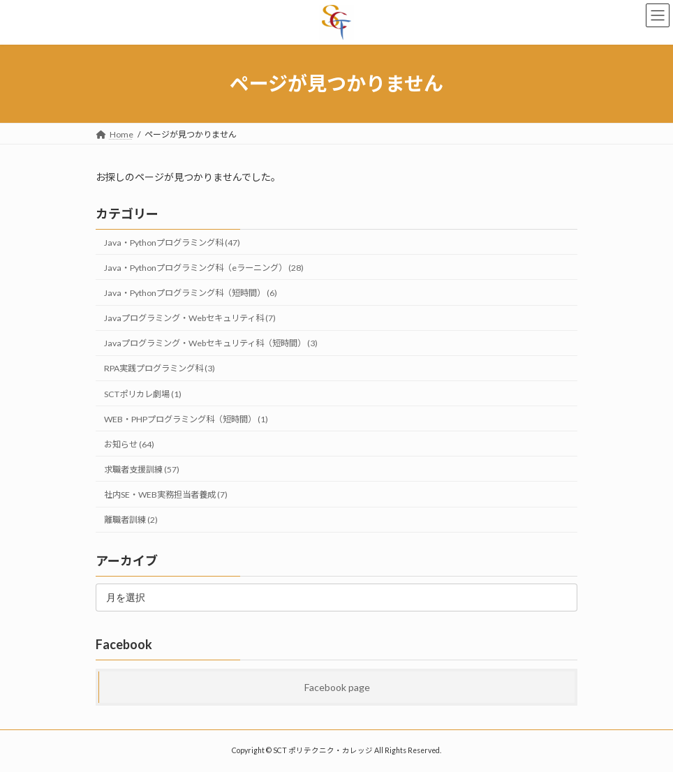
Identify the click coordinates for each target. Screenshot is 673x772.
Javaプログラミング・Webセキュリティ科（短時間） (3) (211, 343)
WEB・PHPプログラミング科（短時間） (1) (186, 418)
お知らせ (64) (129, 444)
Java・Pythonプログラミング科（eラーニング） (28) (204, 267)
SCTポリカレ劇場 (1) (143, 393)
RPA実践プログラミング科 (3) (159, 368)
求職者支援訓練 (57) (141, 469)
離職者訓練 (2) (131, 519)
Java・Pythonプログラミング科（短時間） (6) (190, 293)
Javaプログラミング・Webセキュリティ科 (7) (190, 318)
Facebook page (337, 686)
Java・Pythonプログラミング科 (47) (172, 242)
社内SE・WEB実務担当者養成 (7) (166, 494)
